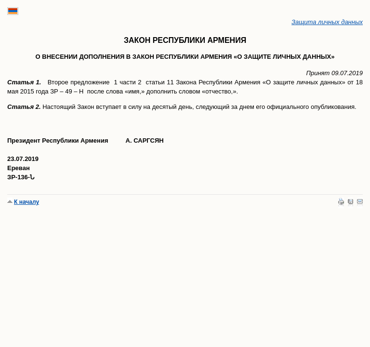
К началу (26, 202)
